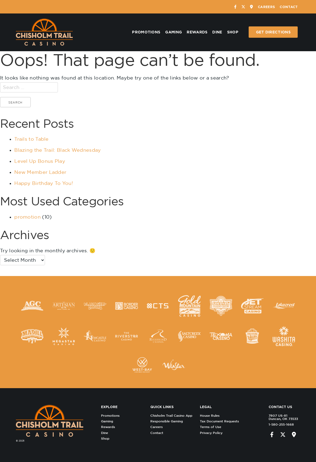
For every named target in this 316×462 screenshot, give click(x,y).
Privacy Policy (212, 433)
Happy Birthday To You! (43, 183)
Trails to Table (31, 139)
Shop (232, 32)
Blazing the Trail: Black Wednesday (57, 150)
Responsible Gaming (167, 421)
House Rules (211, 415)
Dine (217, 32)
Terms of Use (211, 427)
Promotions (146, 32)
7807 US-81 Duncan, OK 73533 (282, 417)
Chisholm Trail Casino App (172, 415)
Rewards (197, 32)
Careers (266, 7)
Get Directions (273, 32)
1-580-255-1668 (280, 424)
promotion (27, 216)
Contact (289, 7)
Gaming (173, 32)
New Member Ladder (40, 172)
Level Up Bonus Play (39, 161)
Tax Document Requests (220, 421)
